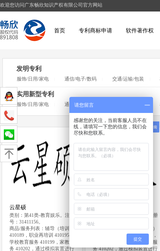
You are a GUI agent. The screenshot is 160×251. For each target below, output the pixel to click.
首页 (59, 30)
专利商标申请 (95, 30)
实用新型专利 (35, 94)
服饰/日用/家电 (33, 79)
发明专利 (28, 68)
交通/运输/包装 (128, 79)
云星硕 (17, 207)
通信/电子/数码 (80, 79)
